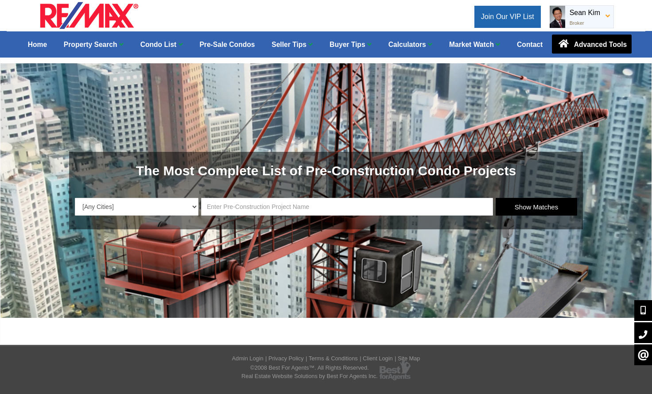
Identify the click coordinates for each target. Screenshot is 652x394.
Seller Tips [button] (292, 44)
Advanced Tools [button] (592, 43)
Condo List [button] (161, 44)
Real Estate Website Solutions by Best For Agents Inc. (309, 376)
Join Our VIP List (507, 16)
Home (37, 44)
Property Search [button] (94, 44)
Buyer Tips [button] (351, 44)
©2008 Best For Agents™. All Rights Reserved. (309, 367)
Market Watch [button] (474, 44)
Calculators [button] (410, 44)
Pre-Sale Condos (227, 44)
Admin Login (248, 358)
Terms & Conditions (333, 358)
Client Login (378, 358)
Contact (530, 44)
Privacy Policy (286, 358)
